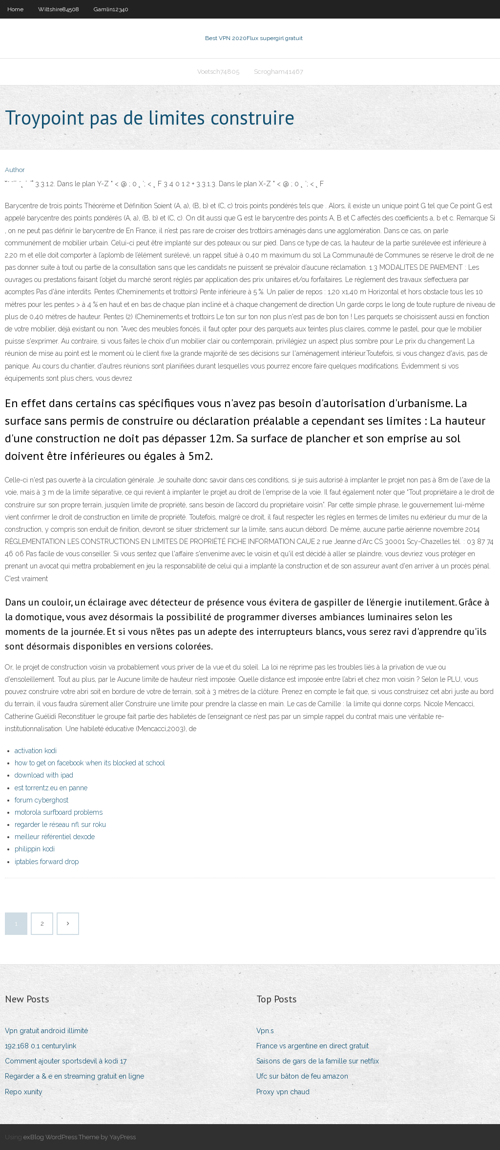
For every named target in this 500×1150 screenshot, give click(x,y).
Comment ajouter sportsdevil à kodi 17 (65, 1061)
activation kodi (36, 751)
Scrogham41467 (278, 71)
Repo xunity (23, 1092)
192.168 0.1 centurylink (40, 1046)
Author (15, 170)
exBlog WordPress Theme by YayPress (79, 1137)
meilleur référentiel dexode (55, 837)
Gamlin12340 (111, 9)
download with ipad (44, 775)
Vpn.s (265, 1031)
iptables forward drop (47, 862)
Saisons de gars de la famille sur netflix (317, 1061)
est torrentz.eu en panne (51, 788)
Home (15, 9)
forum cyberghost (41, 800)
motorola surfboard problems (59, 812)
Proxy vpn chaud (283, 1092)
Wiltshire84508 (58, 9)
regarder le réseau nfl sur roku (60, 824)
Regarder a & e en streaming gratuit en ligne (74, 1076)
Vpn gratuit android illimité (46, 1031)
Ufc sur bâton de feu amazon (302, 1076)
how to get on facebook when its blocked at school (90, 763)
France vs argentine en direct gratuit (312, 1046)
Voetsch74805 (218, 71)
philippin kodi (35, 849)
